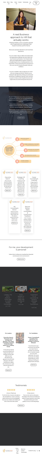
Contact (20, 2)
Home (4, 2)
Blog (12, 2)
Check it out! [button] (21, 117)
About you (8, 3)
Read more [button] (21, 405)
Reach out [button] (8, 370)
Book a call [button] (36, 3)
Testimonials (25, 2)
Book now (27, 230)
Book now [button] (33, 364)
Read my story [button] (21, 259)
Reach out (8, 190)
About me (16, 3)
